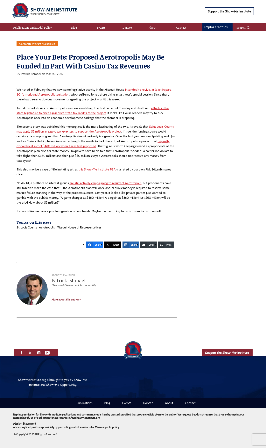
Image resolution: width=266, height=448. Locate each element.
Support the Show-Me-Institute (227, 353)
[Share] (94, 245)
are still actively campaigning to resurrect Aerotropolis (106, 183)
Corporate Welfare (30, 44)
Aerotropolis (47, 227)
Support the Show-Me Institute (229, 11)
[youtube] (47, 352)
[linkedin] (38, 352)
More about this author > (66, 299)
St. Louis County (27, 227)
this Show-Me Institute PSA (97, 169)
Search (243, 27)
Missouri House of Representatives (79, 227)
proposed (89, 146)
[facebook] (21, 352)
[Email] (148, 245)
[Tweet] (112, 245)
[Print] (166, 245)
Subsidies (49, 44)
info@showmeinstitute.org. (84, 418)
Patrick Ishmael (31, 74)
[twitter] (30, 352)
